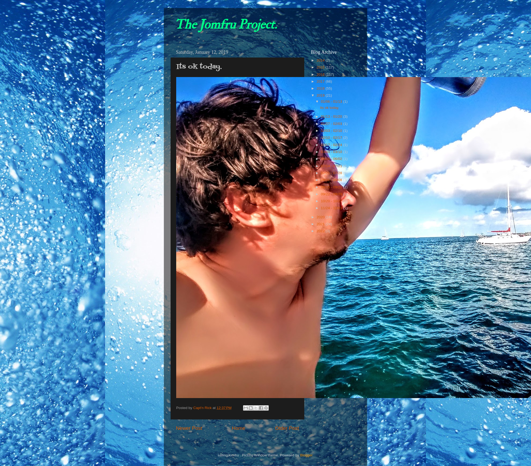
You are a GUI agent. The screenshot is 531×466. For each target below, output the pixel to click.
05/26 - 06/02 (332, 159)
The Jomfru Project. (226, 25)
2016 (321, 74)
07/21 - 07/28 (332, 173)
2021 (321, 224)
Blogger (306, 455)
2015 (321, 67)
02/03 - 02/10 (332, 131)
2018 (321, 88)
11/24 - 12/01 (332, 208)
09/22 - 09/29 (332, 194)
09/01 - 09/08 (332, 180)
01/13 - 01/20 (332, 116)
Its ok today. (329, 108)
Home (238, 428)
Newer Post (189, 428)
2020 (321, 217)
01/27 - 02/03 (332, 124)
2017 (321, 81)
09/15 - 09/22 (332, 187)
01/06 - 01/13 (332, 102)
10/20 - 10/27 (332, 201)
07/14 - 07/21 (332, 166)
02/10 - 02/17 (332, 138)
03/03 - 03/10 (332, 152)
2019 (321, 95)
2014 (321, 60)
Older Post (287, 428)
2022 (321, 231)
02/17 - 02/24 (332, 145)
